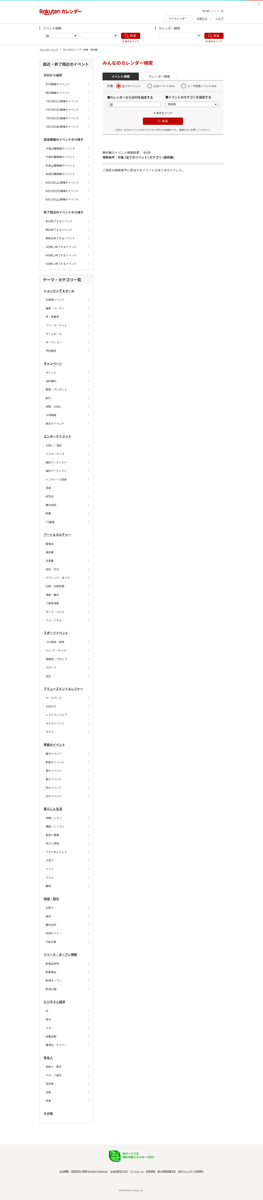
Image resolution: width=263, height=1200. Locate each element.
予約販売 (51, 351)
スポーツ (51, 667)
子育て (50, 860)
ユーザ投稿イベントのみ (202, 86)
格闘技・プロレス (56, 659)
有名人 (48, 1057)
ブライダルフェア (56, 852)
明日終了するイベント (59, 230)
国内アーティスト (56, 462)
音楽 (48, 488)
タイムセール (54, 334)
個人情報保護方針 (166, 1171)
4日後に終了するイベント (61, 255)
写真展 (50, 560)
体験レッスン (54, 818)
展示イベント (54, 753)
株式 (48, 1019)
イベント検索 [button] (120, 76)
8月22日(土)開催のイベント (62, 199)
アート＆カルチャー (57, 534)
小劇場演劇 (52, 603)
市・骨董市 (52, 317)
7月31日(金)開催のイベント (62, 126)
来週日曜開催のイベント (60, 174)
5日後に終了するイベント (61, 264)
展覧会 (50, 544)
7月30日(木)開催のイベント (62, 118)
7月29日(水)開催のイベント (62, 109)
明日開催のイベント (58, 93)
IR (47, 1011)
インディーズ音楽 (56, 479)
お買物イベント (55, 300)
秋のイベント (54, 788)
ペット (50, 869)
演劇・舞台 (52, 595)
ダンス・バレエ (55, 612)
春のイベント (54, 770)
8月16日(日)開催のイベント (62, 191)
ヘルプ (219, 18)
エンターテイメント (57, 436)
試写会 (50, 496)
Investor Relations (97, 1171)
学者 (48, 1101)
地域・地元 (51, 898)
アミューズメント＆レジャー (63, 688)
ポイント (51, 372)
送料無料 (51, 381)
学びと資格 (52, 843)
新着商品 (51, 972)
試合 (48, 676)
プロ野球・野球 (55, 642)
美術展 (50, 552)
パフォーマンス (55, 454)
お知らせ (202, 18)
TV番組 (50, 522)
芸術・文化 (52, 569)
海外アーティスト (56, 471)
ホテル (50, 732)
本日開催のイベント (58, 84)
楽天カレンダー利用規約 (190, 1171)
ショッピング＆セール (59, 290)
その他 (48, 1113)
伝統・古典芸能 (55, 586)
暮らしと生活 (53, 808)
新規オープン (53, 980)
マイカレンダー (178, 18)
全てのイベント (131, 86)
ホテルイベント (55, 723)
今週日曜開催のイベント (60, 157)
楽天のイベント (55, 423)
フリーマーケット (56, 325)
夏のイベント (54, 779)
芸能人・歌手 (54, 1066)
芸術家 (50, 1084)
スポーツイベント (56, 632)
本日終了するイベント (59, 221)
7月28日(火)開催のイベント (62, 101)
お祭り (50, 908)
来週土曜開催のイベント (60, 165)
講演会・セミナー (56, 1045)
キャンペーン (53, 363)
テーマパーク (54, 698)
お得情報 (51, 415)
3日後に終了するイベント (61, 247)
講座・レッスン (55, 826)
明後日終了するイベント (60, 238)
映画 (48, 513)
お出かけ (51, 706)
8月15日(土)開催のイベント (62, 182)
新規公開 (51, 989)
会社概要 (64, 1171)
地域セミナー (54, 933)
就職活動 (51, 1036)
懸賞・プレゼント (56, 389)
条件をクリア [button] (164, 113)
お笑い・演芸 (54, 445)
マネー (50, 1028)
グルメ (50, 877)
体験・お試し (54, 406)
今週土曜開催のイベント (60, 148)
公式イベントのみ (164, 86)
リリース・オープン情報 (60, 954)
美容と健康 (52, 835)
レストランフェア (56, 715)
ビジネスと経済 (54, 1001)
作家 (48, 1092)
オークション (54, 342)
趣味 (48, 886)
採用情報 (150, 1171)
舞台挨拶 (51, 505)
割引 (48, 398)
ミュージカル (54, 620)
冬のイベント (54, 796)
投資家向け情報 (79, 1171)
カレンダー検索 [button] (159, 76)
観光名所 (51, 925)
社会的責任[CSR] (119, 1171)
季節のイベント (54, 744)
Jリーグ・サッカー (57, 650)
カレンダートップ (49, 49)
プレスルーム (137, 1171)
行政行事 (51, 942)
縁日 (48, 916)
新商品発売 (52, 963)
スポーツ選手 (54, 1075)
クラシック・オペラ (58, 578)
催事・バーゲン (55, 308)
